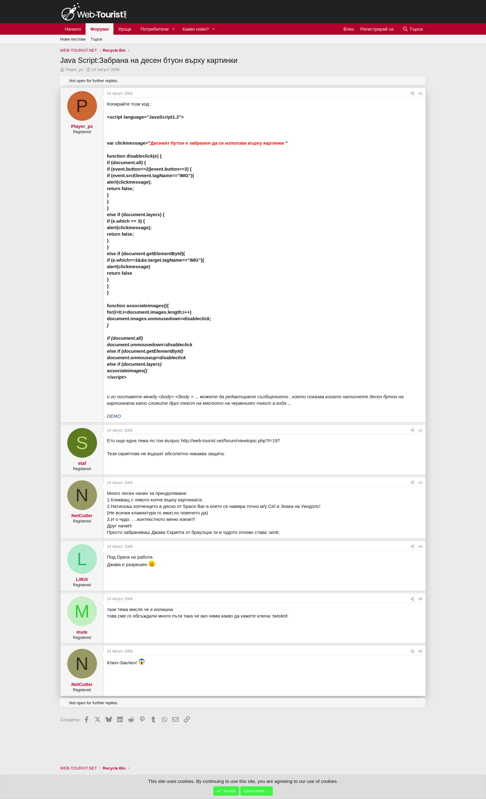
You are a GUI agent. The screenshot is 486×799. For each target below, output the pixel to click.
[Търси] (412, 29)
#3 (420, 483)
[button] (173, 29)
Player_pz (74, 69)
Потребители (154, 29)
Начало (73, 29)
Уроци (124, 29)
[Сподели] (412, 93)
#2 (420, 430)
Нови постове (73, 39)
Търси (96, 39)
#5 (420, 599)
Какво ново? (196, 29)
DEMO (114, 416)
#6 (420, 651)
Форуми (99, 29)
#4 (420, 546)
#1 (420, 93)
